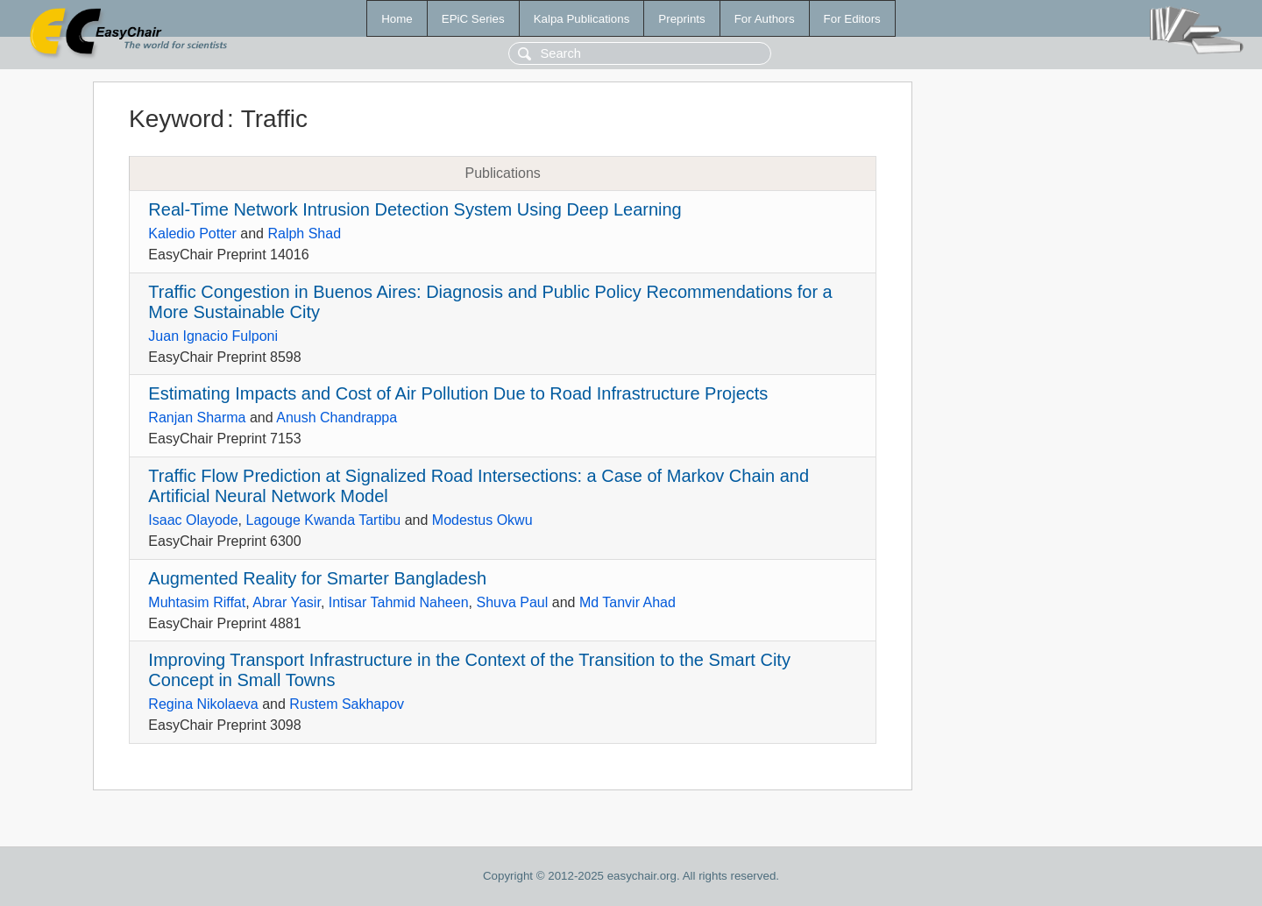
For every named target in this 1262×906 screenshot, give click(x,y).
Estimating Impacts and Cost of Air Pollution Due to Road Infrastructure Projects (458, 393)
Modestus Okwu (482, 520)
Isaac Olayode (193, 520)
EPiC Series (473, 18)
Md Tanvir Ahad (627, 602)
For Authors (764, 18)
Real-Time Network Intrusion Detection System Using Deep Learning (414, 209)
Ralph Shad (304, 233)
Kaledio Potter (192, 233)
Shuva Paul (512, 602)
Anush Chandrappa (336, 417)
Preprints (681, 18)
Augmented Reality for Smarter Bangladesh (317, 578)
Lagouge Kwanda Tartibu (323, 520)
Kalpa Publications (582, 18)
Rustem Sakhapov (346, 704)
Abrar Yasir (286, 602)
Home (397, 18)
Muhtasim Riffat (196, 602)
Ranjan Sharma (196, 417)
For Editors (852, 18)
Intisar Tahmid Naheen (399, 602)
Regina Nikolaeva (203, 704)
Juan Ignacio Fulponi (213, 336)
